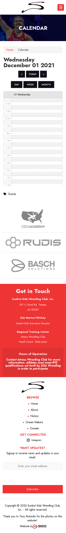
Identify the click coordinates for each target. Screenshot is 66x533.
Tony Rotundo (27, 516)
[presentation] (32, 477)
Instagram (36, 440)
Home (9, 50)
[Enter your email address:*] (33, 466)
